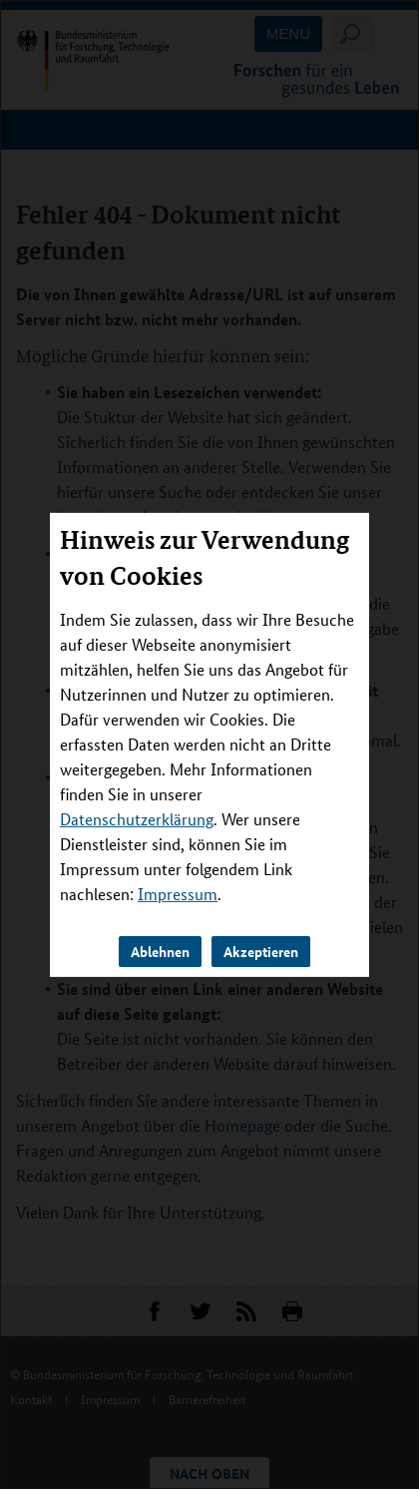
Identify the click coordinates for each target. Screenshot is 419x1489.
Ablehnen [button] (160, 951)
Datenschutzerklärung (136, 818)
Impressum (177, 893)
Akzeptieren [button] (260, 951)
